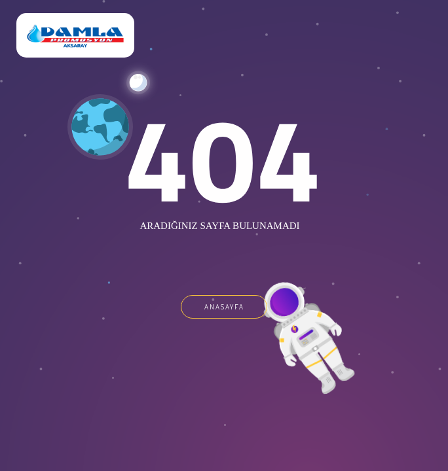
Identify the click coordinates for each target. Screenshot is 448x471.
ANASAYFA (224, 306)
